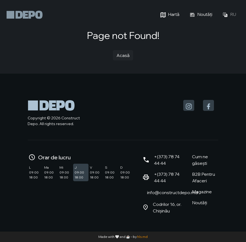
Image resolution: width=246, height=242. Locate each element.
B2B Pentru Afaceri (203, 177)
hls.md (142, 237)
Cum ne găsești (200, 160)
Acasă (123, 55)
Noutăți (200, 15)
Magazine (202, 191)
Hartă (169, 15)
